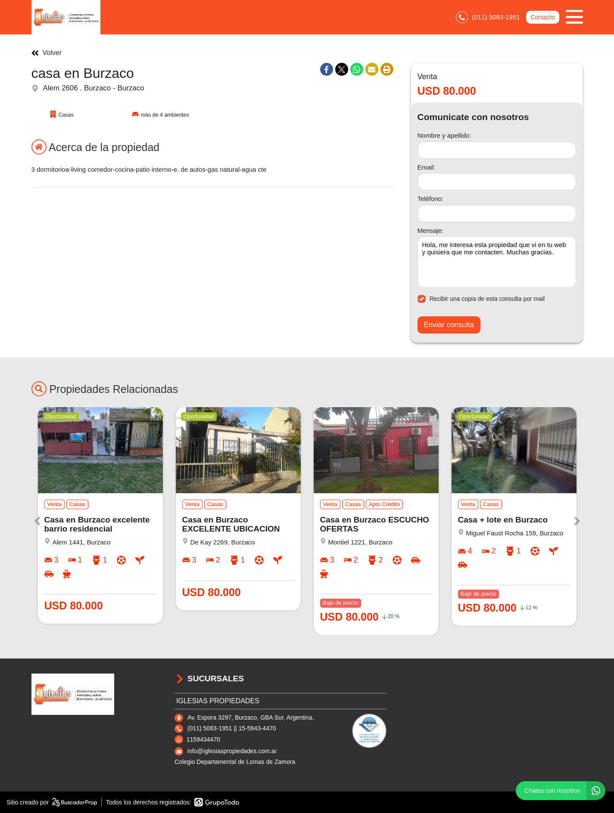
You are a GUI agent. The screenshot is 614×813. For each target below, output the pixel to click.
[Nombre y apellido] (497, 150)
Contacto (542, 17)
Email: (427, 167)
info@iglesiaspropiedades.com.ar (232, 751)
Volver (46, 52)
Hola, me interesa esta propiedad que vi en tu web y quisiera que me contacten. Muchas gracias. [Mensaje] (497, 262)
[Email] (497, 181)
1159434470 (203, 739)
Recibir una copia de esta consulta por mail (481, 299)
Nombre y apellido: (444, 135)
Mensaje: (431, 230)
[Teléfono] (497, 213)
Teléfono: (431, 198)
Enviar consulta (449, 325)
